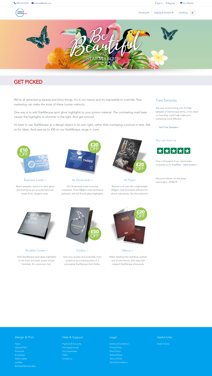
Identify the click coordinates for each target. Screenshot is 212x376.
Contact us (67, 358)
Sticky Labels (21, 358)
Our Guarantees (69, 351)
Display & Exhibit (164, 12)
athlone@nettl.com (41, 3)
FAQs (65, 355)
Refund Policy (116, 355)
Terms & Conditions (119, 362)
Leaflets (18, 362)
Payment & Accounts (71, 344)
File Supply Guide (70, 347)
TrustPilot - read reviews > (185, 164)
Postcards (19, 351)
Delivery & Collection (119, 344)
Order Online (163, 344)
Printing (144, 12)
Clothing (183, 12)
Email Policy (115, 351)
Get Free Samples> (169, 127)
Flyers (17, 344)
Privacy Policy (116, 347)
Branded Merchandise (25, 366)
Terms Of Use (116, 358)
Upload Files (21, 347)
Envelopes (20, 355)
